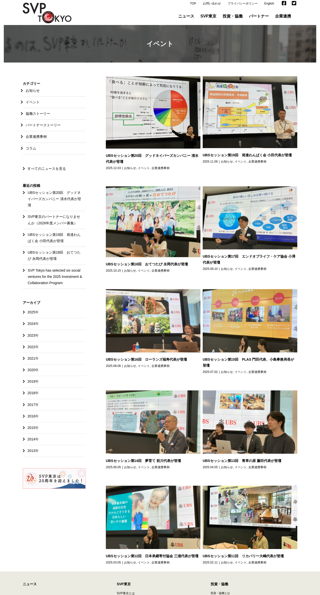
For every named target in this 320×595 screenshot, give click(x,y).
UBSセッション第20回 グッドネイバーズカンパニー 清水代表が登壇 (54, 202)
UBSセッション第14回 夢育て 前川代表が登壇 (143, 368)
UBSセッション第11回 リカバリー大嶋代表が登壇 (176, 456)
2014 (31, 443)
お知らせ (130, 171)
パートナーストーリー (43, 129)
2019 (31, 385)
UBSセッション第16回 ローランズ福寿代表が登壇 (190, 279)
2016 (31, 420)
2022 (31, 350)
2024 (31, 327)
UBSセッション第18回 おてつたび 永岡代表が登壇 (235, 192)
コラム (31, 152)
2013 (31, 454)
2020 (31, 373)
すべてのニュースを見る (44, 172)
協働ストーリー (38, 117)
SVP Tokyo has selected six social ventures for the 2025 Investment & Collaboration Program (55, 280)
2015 (31, 431)
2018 (31, 396)
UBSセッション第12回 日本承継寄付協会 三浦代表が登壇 (240, 398)
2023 (31, 339)
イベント (144, 171)
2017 (31, 408)
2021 (31, 362)
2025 (31, 316)
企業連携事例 (160, 171)
